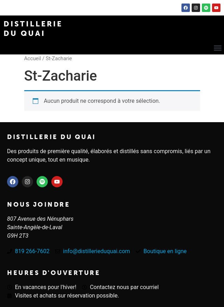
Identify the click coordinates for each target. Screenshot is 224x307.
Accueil (32, 58)
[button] (217, 48)
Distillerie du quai (51, 137)
